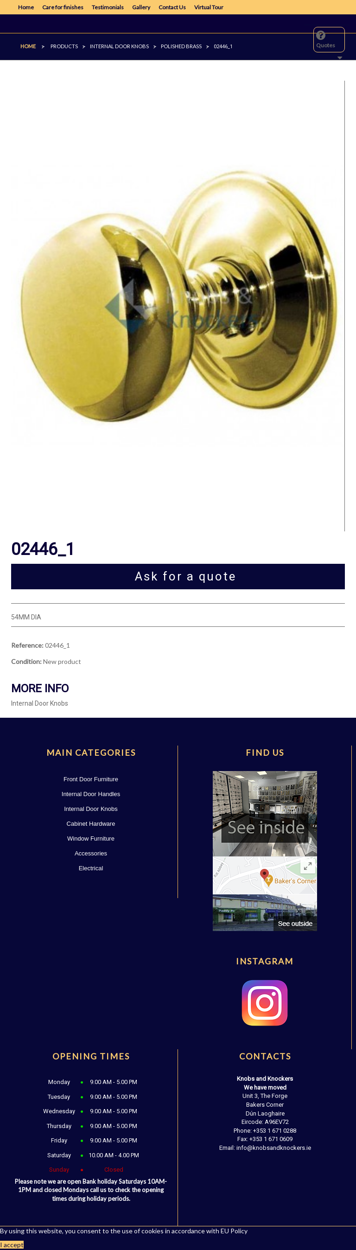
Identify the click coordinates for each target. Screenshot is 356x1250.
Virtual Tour (208, 7)
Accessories (91, 853)
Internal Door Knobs (91, 808)
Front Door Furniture (91, 779)
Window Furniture (90, 838)
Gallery (141, 7)
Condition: (26, 661)
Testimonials (108, 7)
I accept (12, 1245)
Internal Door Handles (91, 794)
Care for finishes (62, 7)
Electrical (91, 868)
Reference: (27, 645)
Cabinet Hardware (91, 823)
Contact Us (172, 7)
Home (26, 7)
